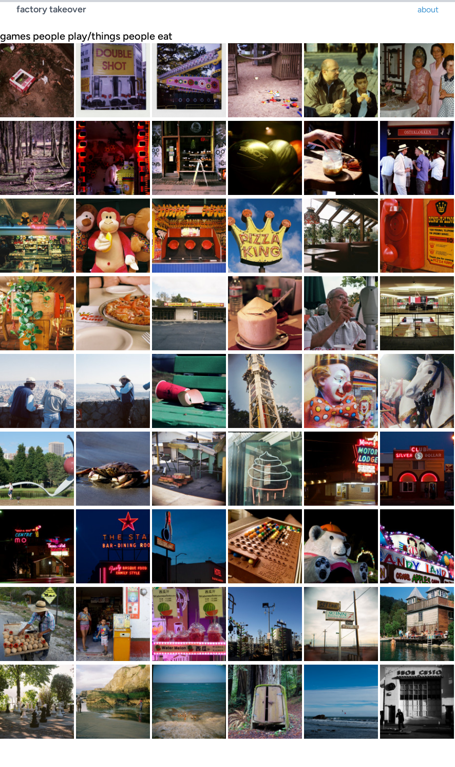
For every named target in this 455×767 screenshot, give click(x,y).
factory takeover (51, 9)
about (428, 9)
